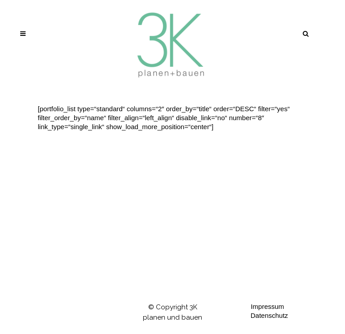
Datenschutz (269, 315)
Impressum (267, 306)
